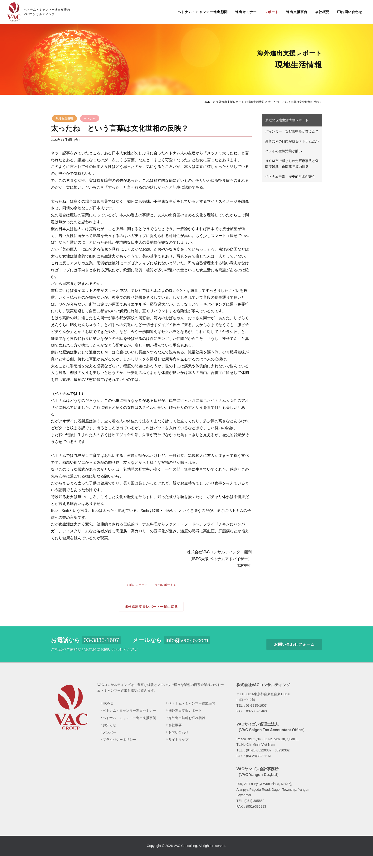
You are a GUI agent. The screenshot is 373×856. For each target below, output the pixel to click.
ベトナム (89, 118)
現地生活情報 (64, 118)
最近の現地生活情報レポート (287, 120)
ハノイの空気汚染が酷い (283, 151)
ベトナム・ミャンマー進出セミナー (129, 710)
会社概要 (322, 12)
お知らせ (109, 725)
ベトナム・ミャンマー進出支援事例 (129, 718)
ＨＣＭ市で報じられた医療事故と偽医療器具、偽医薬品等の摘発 (292, 164)
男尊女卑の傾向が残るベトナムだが (292, 141)
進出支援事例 (297, 12)
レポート (271, 12)
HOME (108, 703)
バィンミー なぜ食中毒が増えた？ (292, 131)
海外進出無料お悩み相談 (186, 718)
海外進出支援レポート (185, 710)
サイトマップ (178, 739)
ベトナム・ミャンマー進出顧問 (203, 12)
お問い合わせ (349, 11)
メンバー (109, 732)
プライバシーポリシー (119, 739)
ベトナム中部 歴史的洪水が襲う (290, 176)
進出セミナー (246, 12)
